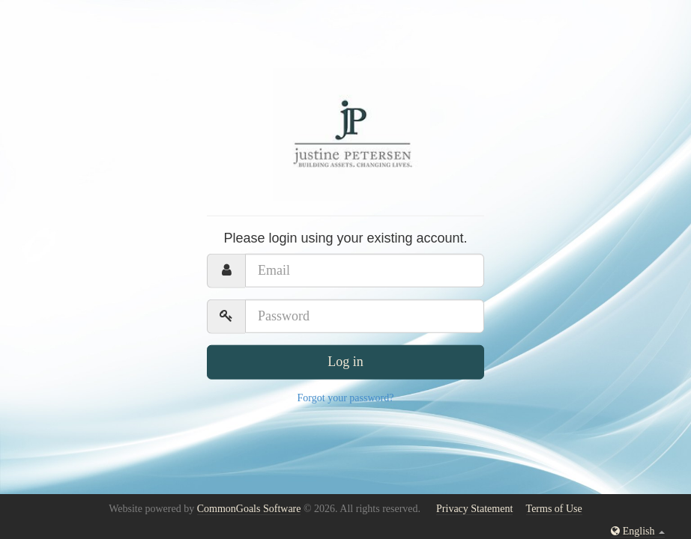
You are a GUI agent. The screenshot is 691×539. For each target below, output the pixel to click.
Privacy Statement (474, 508)
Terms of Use (554, 508)
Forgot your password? (346, 397)
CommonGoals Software (249, 508)
